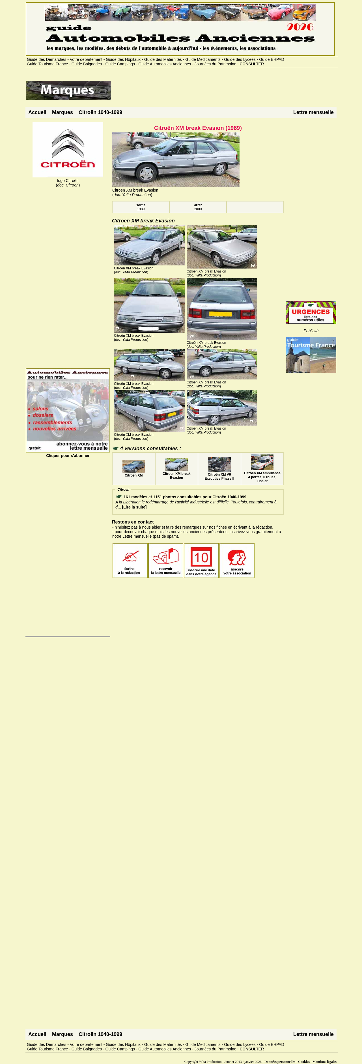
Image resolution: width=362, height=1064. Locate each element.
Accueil (37, 112)
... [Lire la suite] (132, 507)
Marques (62, 112)
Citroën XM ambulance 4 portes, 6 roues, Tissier (262, 475)
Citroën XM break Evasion (177, 474)
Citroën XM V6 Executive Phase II (219, 474)
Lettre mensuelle (313, 112)
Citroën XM (133, 473)
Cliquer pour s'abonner (68, 453)
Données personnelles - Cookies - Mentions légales (300, 1062)
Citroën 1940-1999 (100, 112)
